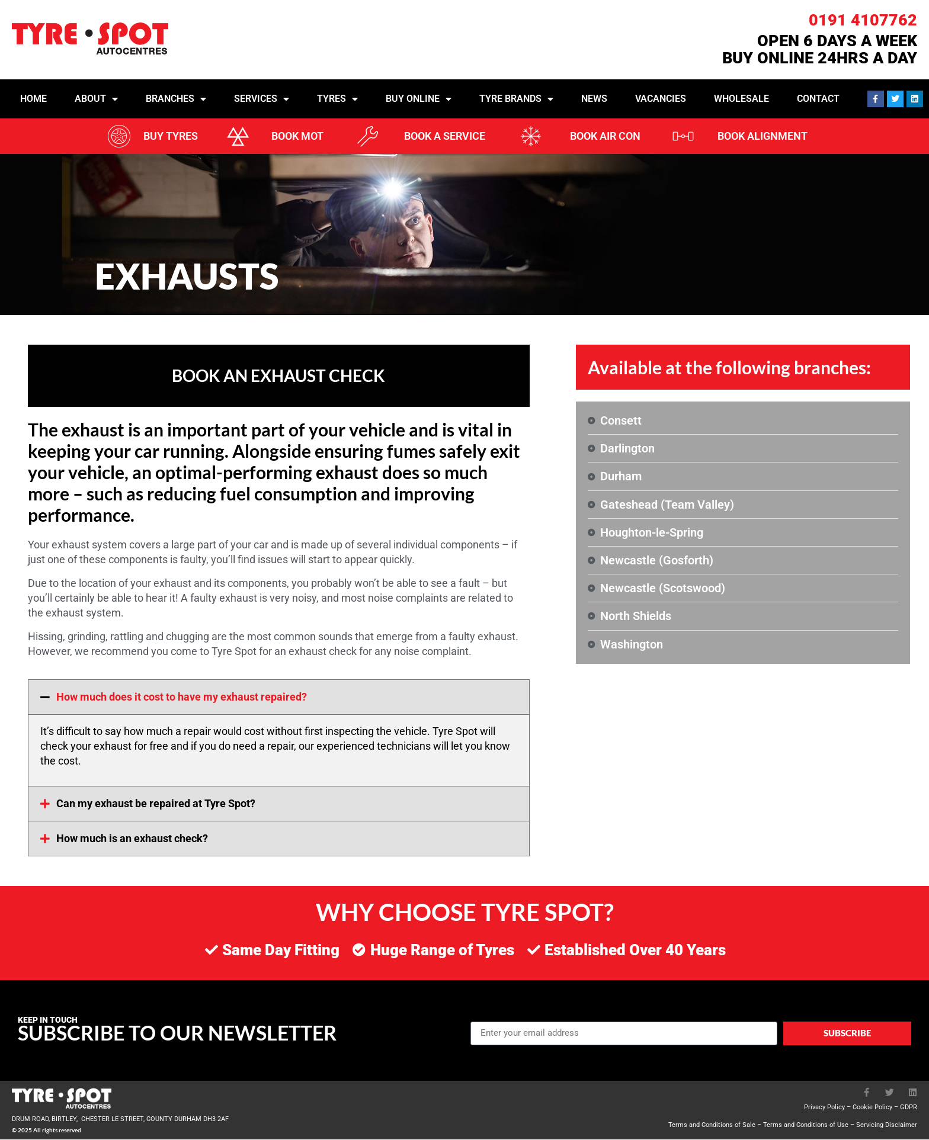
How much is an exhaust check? (132, 839)
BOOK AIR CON (605, 136)
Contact (818, 98)
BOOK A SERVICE (444, 136)
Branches (176, 99)
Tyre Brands (516, 99)
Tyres (337, 99)
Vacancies (660, 98)
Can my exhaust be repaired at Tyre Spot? (155, 804)
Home (33, 98)
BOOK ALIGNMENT (762, 136)
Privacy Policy (824, 1108)
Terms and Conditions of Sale (711, 1125)
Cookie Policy (872, 1108)
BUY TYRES (170, 136)
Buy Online (418, 99)
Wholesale (741, 98)
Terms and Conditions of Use (805, 1125)
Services (261, 99)
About (96, 99)
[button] (278, 697)
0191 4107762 (863, 20)
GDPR (908, 1108)
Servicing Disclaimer (886, 1125)
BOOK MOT (297, 136)
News (594, 98)
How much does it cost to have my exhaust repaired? (181, 697)
